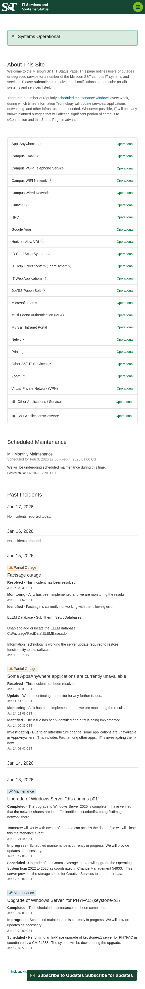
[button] (85, 975)
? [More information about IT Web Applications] (46, 278)
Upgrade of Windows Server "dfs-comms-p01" (53, 798)
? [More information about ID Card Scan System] (49, 254)
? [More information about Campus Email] (37, 156)
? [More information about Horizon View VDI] (42, 242)
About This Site (26, 64)
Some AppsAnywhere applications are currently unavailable (66, 676)
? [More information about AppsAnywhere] (38, 144)
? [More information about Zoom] (24, 376)
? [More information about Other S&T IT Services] (50, 364)
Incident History (19, 971)
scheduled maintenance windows (83, 98)
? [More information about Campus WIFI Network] (50, 181)
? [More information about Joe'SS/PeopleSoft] (44, 291)
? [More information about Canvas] (27, 205)
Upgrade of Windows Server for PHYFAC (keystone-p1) (63, 900)
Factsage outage (24, 575)
